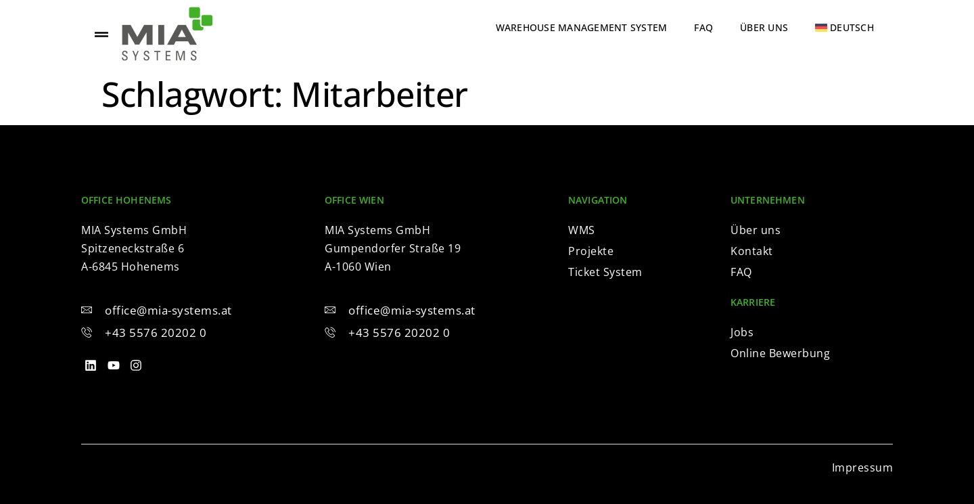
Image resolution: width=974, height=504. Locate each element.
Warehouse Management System (582, 27)
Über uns (764, 27)
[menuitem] (844, 27)
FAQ (703, 27)
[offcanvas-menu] (101, 34)
